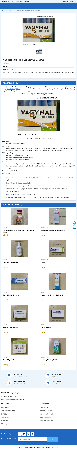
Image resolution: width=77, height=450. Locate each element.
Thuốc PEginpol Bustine (10, 360)
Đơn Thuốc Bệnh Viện (13, 89)
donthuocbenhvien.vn (11, 399)
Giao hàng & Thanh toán (46, 414)
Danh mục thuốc (6, 407)
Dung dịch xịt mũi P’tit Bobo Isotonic (52, 295)
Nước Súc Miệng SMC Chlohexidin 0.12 (53, 230)
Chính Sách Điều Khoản (46, 411)
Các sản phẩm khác (7, 424)
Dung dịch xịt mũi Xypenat (11, 295)
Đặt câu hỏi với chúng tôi (69, 1)
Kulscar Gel (44, 262)
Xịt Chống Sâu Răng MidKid (49, 360)
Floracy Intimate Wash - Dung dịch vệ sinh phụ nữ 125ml (18, 231)
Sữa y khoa (4, 420)
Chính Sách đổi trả (45, 407)
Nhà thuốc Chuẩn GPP (46, 420)
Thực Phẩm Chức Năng (8, 411)
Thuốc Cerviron (46, 327)
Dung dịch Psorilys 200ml (11, 262)
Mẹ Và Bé (4, 414)
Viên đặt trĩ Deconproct (10, 327)
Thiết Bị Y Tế (4, 417)
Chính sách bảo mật (45, 417)
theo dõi (53, 439)
